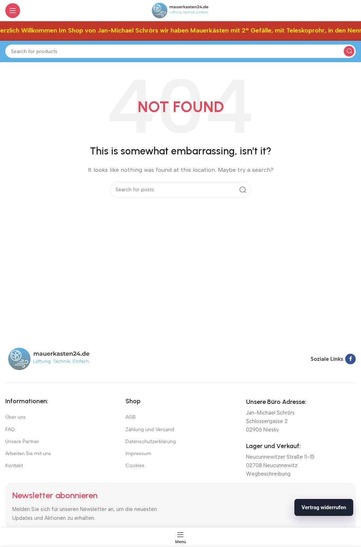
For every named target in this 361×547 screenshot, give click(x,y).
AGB (131, 417)
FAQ (10, 430)
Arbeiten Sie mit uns (28, 454)
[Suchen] (180, 51)
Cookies (135, 466)
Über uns (15, 417)
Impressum (138, 454)
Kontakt (14, 466)
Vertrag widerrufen (323, 507)
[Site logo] (180, 10)
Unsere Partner (22, 442)
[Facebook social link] (350, 359)
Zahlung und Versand (150, 430)
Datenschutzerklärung (151, 442)
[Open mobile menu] (13, 11)
